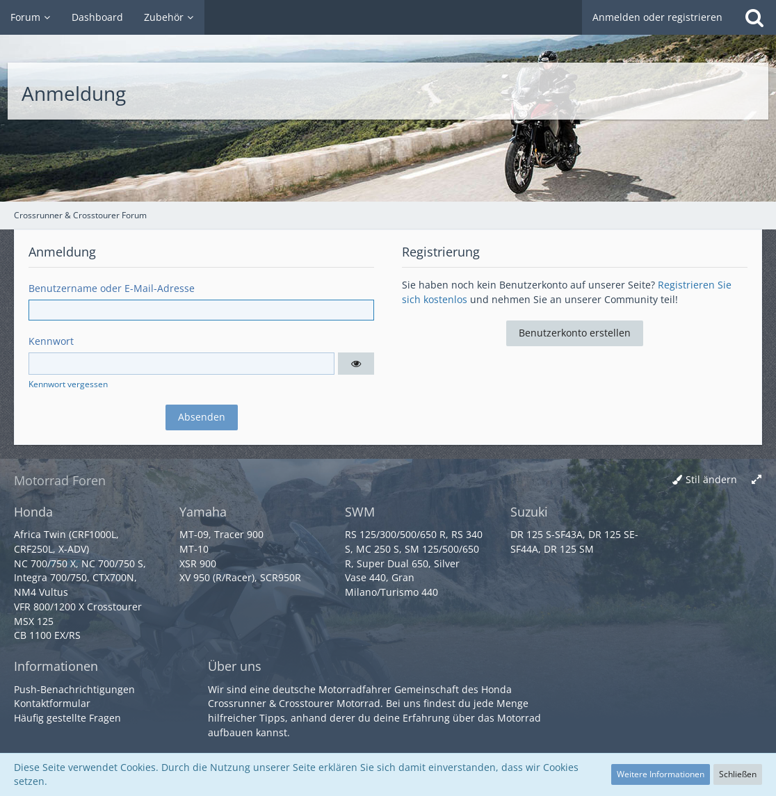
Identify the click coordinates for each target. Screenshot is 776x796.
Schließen (738, 774)
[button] (356, 363)
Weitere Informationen (660, 774)
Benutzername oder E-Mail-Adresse (112, 288)
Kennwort (51, 341)
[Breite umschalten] (756, 480)
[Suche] (754, 17)
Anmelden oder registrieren (657, 17)
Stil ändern (711, 479)
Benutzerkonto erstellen (575, 332)
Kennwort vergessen (68, 384)
